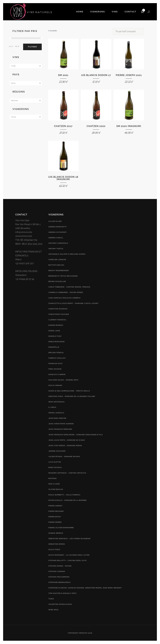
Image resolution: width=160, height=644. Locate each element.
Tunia (51, 599)
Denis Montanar (56, 341)
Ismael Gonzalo (56, 413)
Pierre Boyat (54, 517)
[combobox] (26, 66)
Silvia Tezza (54, 549)
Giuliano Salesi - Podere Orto (63, 380)
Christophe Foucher (58, 314)
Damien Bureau (55, 325)
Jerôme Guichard (57, 451)
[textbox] (26, 66)
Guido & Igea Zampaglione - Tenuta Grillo (69, 391)
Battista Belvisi (56, 265)
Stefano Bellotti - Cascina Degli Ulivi (67, 560)
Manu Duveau (55, 467)
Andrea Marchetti (57, 227)
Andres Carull (55, 238)
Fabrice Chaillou (57, 358)
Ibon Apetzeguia (56, 402)
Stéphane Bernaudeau (59, 582)
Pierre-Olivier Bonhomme (61, 527)
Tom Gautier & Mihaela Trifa (62, 593)
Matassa (52, 478)
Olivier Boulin (55, 489)
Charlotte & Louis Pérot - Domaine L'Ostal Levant (73, 303)
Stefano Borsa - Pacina (60, 566)
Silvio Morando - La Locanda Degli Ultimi (69, 555)
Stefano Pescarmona (59, 577)
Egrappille (53, 347)
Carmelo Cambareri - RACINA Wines (65, 292)
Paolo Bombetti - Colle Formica (64, 495)
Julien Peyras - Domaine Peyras (64, 456)
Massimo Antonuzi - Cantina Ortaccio (67, 473)
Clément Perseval (57, 320)
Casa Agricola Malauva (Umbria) (64, 298)
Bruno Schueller (57, 281)
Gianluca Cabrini (56, 374)
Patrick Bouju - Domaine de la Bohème (67, 500)
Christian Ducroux (58, 309)
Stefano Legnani (56, 571)
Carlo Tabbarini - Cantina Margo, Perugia (69, 287)
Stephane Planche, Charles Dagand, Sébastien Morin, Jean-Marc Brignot (85, 588)
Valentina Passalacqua (60, 604)
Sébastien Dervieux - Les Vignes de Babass (69, 538)
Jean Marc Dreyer (57, 418)
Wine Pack (53, 610)
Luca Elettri (54, 462)
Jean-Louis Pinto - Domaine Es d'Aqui (66, 440)
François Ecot (55, 363)
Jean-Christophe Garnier (61, 424)
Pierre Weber (55, 522)
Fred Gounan (54, 369)
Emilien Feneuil (56, 352)
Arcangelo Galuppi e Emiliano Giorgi (66, 254)
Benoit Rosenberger (58, 270)
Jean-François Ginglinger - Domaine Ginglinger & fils (75, 434)
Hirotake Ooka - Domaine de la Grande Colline (71, 396)
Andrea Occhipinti (57, 232)
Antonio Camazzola (58, 243)
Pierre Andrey (55, 506)
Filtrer (32, 47)
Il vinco (52, 407)
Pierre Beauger (56, 511)
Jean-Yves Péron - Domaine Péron (65, 445)
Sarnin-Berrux (55, 533)
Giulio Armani (55, 385)
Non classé (54, 484)
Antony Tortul (56, 248)
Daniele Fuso (54, 336)
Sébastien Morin (56, 544)
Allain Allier (55, 221)
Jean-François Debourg (60, 429)
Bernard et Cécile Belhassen (63, 276)
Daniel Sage (54, 331)
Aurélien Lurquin (57, 259)
